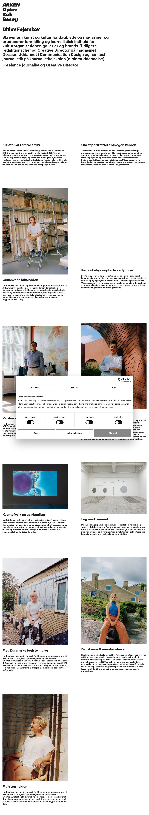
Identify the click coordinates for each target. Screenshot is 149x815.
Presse (5, 772)
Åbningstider (8, 754)
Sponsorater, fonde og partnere (17, 787)
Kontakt (6, 810)
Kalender (6, 775)
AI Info (5, 792)
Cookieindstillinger (11, 785)
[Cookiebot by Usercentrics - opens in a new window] (119, 380)
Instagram (7, 760)
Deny (36, 433)
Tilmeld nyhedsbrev (11, 767)
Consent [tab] (35, 387)
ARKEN (11, 4)
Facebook (7, 757)
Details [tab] (74, 387)
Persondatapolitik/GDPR (14, 782)
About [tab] (114, 387)
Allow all (113, 433)
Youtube (6, 762)
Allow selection (74, 433)
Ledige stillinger (10, 780)
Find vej (6, 804)
